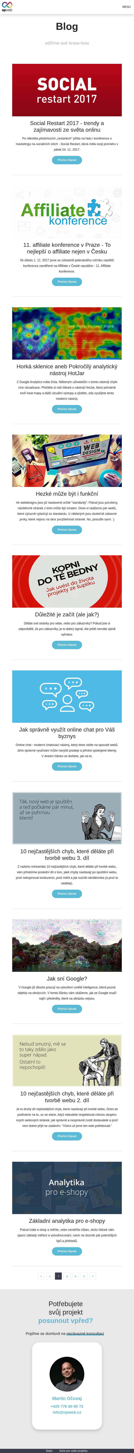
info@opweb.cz (67, 1412)
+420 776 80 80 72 (67, 1406)
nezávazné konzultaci (85, 1333)
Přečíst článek (67, 160)
